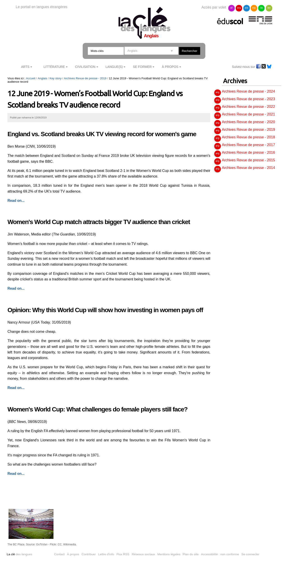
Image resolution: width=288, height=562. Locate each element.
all (231, 8)
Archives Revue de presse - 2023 (248, 99)
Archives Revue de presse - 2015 (248, 160)
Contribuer (89, 554)
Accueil (30, 78)
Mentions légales (168, 554)
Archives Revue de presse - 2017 (248, 145)
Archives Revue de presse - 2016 (248, 152)
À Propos (170, 67)
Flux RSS (122, 554)
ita (261, 8)
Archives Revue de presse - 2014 (248, 168)
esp (254, 8)
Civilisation (85, 67)
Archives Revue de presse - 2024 (248, 91)
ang (239, 8)
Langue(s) (114, 67)
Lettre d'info (106, 554)
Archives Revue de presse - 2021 (248, 114)
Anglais (42, 78)
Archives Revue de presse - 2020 (248, 122)
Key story (55, 78)
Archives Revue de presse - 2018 (248, 137)
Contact (59, 554)
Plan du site (191, 554)
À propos (73, 554)
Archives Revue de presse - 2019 (85, 78)
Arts (25, 67)
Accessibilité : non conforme (220, 554)
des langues (19, 554)
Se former (142, 67)
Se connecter (250, 554)
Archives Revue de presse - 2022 (248, 107)
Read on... (15, 473)
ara (246, 8)
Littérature (54, 67)
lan (269, 8)
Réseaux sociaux (143, 554)
